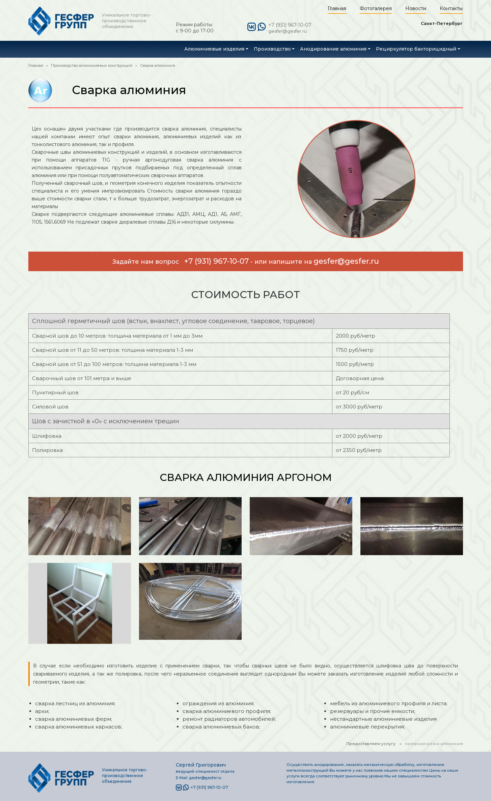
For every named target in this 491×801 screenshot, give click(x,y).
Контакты (451, 8)
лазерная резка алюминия (434, 743)
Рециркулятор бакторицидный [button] (416, 49)
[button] (216, 48)
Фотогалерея (376, 8)
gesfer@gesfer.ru (287, 31)
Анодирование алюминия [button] (333, 49)
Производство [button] (272, 49)
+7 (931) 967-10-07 (289, 25)
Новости (415, 8)
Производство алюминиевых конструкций (91, 65)
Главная (337, 8)
